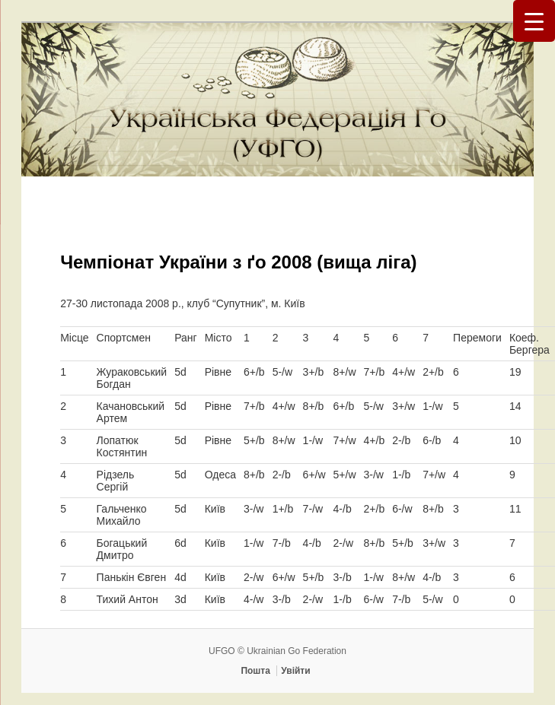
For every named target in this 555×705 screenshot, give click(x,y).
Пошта (255, 670)
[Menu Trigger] (534, 21)
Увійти (295, 670)
